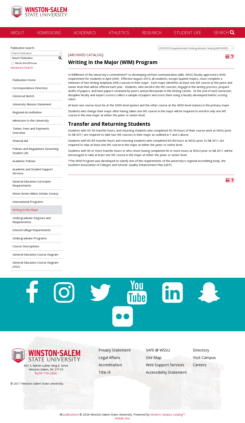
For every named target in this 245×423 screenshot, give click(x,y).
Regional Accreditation (27, 112)
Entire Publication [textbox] (22, 53)
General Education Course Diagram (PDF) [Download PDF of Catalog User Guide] (35, 264)
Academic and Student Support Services (32, 171)
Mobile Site (122, 418)
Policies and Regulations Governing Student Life (35, 151)
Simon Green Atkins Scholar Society (35, 193)
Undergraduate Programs (29, 238)
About (17, 32)
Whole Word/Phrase (26, 63)
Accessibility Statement (166, 372)
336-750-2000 (46, 373)
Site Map (153, 357)
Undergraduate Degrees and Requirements (31, 220)
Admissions (49, 32)
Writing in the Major (25, 210)
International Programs (27, 202)
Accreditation (110, 364)
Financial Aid (20, 141)
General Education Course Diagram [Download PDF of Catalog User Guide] (35, 254)
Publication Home (24, 80)
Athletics (119, 32)
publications (71, 414)
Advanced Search (22, 67)
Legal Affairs (109, 357)
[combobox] (196, 48)
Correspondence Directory (30, 88)
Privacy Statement (115, 350)
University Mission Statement (31, 104)
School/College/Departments (31, 230)
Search (224, 32)
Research (152, 32)
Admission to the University (30, 120)
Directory (201, 350)
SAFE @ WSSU (158, 350)
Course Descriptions (25, 246)
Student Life (187, 32)
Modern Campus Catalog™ (167, 414)
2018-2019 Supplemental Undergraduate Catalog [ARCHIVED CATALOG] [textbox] (196, 48)
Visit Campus (204, 357)
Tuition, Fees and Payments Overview (30, 130)
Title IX (105, 372)
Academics (85, 32)
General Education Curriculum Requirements (31, 183)
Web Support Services (165, 364)
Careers (200, 364)
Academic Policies (24, 161)
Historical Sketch (23, 96)
